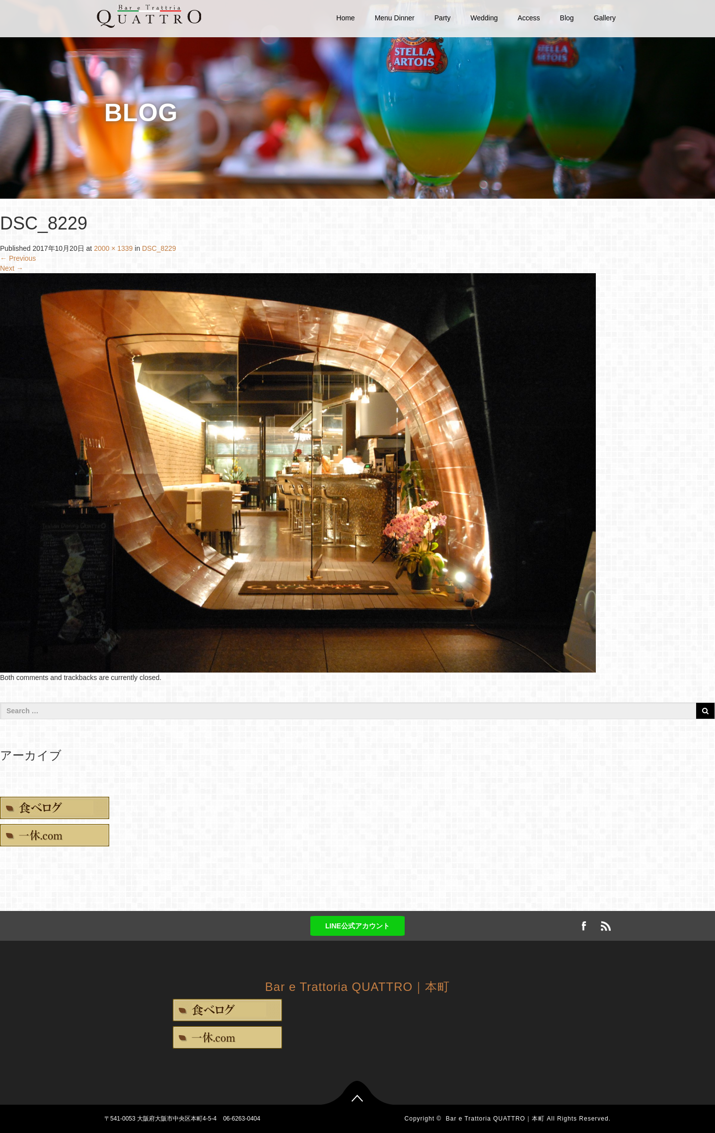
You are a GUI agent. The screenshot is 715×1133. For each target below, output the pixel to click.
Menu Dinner (395, 18)
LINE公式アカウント (357, 926)
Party (442, 18)
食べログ (54, 808)
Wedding (484, 18)
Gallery (605, 18)
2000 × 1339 (113, 248)
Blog (567, 18)
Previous (18, 258)
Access (528, 18)
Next (11, 268)
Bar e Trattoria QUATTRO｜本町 (357, 986)
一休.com (54, 835)
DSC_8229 (159, 248)
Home (345, 18)
